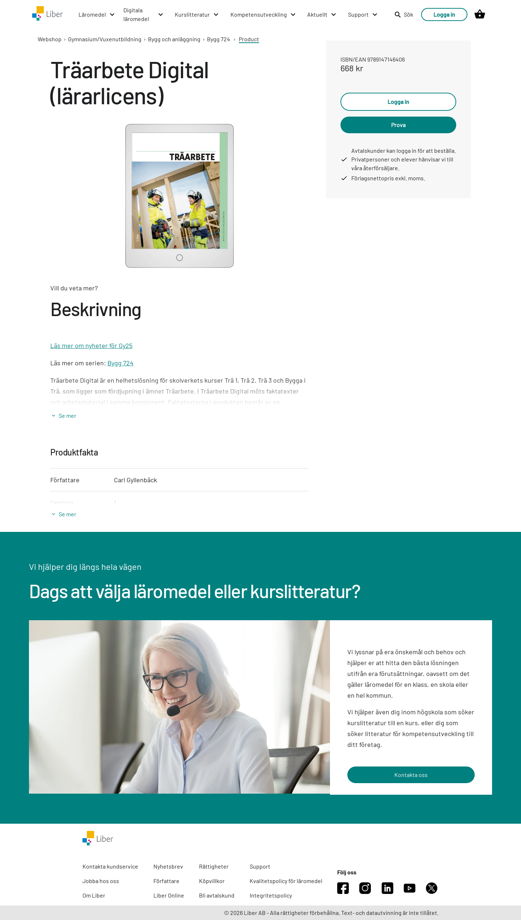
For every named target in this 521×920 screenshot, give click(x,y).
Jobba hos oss (100, 880)
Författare (166, 880)
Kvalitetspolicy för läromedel (286, 880)
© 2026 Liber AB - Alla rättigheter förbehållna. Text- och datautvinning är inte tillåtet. (331, 912)
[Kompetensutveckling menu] (263, 14)
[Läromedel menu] (97, 14)
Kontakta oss (411, 774)
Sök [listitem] (403, 14)
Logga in (444, 14)
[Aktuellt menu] (322, 14)
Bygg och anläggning (174, 38)
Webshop (50, 38)
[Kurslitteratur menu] (197, 14)
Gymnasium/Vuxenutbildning (104, 38)
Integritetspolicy (271, 895)
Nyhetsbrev (168, 866)
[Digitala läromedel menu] (143, 14)
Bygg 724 (218, 38)
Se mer (67, 415)
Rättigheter (214, 866)
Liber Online (168, 895)
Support (260, 866)
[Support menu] (363, 14)
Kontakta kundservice (110, 866)
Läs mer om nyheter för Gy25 (91, 345)
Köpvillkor (212, 880)
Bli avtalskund (216, 895)
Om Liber (93, 895)
